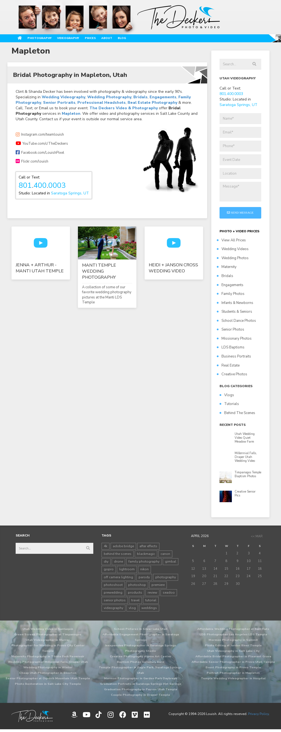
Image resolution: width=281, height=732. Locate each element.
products (135, 595)
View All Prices (231, 242)
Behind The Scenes (237, 415)
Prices (123, 39)
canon (165, 556)
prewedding (113, 595)
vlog (132, 610)
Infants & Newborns (235, 305)
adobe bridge (123, 548)
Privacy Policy (258, 716)
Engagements (163, 99)
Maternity (227, 269)
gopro (109, 571)
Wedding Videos (233, 251)
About (145, 39)
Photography (51, 39)
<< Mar (257, 539)
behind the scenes (117, 556)
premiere (158, 587)
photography (165, 579)
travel (135, 602)
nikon (144, 571)
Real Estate (228, 367)
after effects (148, 548)
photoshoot (113, 587)
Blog (167, 39)
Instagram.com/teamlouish (40, 137)
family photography (143, 563)
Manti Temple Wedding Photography (99, 273)
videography (113, 610)
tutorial (150, 602)
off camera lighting (118, 579)
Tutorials (229, 406)
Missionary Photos (234, 340)
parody (144, 579)
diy (106, 563)
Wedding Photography (109, 99)
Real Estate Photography (152, 105)
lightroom (127, 571)
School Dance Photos (236, 322)
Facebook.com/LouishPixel (40, 154)
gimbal (170, 563)
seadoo (169, 595)
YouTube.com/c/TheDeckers (42, 145)
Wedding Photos (233, 260)
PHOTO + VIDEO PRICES (239, 233)
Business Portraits (234, 358)
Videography (92, 39)
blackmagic (146, 556)
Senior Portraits (59, 105)
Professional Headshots (101, 105)
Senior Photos (230, 331)
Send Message (240, 214)
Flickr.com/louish (32, 163)
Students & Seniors (234, 313)
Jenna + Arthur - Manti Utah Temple (40, 270)
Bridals (140, 99)
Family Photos (231, 296)
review (152, 595)
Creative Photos (232, 376)
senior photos (115, 602)
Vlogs (227, 397)
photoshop (137, 587)
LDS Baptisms (231, 349)
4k (105, 548)
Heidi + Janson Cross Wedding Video (173, 270)
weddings (149, 610)
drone (118, 563)
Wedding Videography (63, 99)
